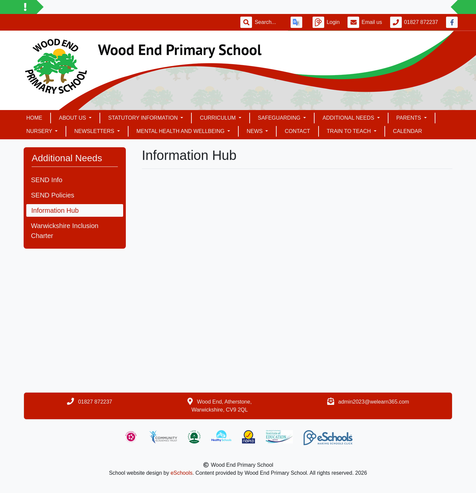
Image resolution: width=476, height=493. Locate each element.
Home (34, 118)
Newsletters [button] (95, 131)
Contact (297, 131)
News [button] (255, 131)
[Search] (268, 22)
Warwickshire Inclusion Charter (65, 230)
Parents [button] (409, 118)
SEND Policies (52, 195)
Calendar (407, 131)
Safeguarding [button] (280, 118)
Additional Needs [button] (349, 118)
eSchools (181, 473)
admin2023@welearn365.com (373, 402)
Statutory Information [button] (143, 118)
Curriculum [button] (218, 118)
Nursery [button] (40, 131)
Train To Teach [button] (349, 131)
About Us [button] (73, 118)
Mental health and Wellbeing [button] (181, 131)
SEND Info (46, 180)
